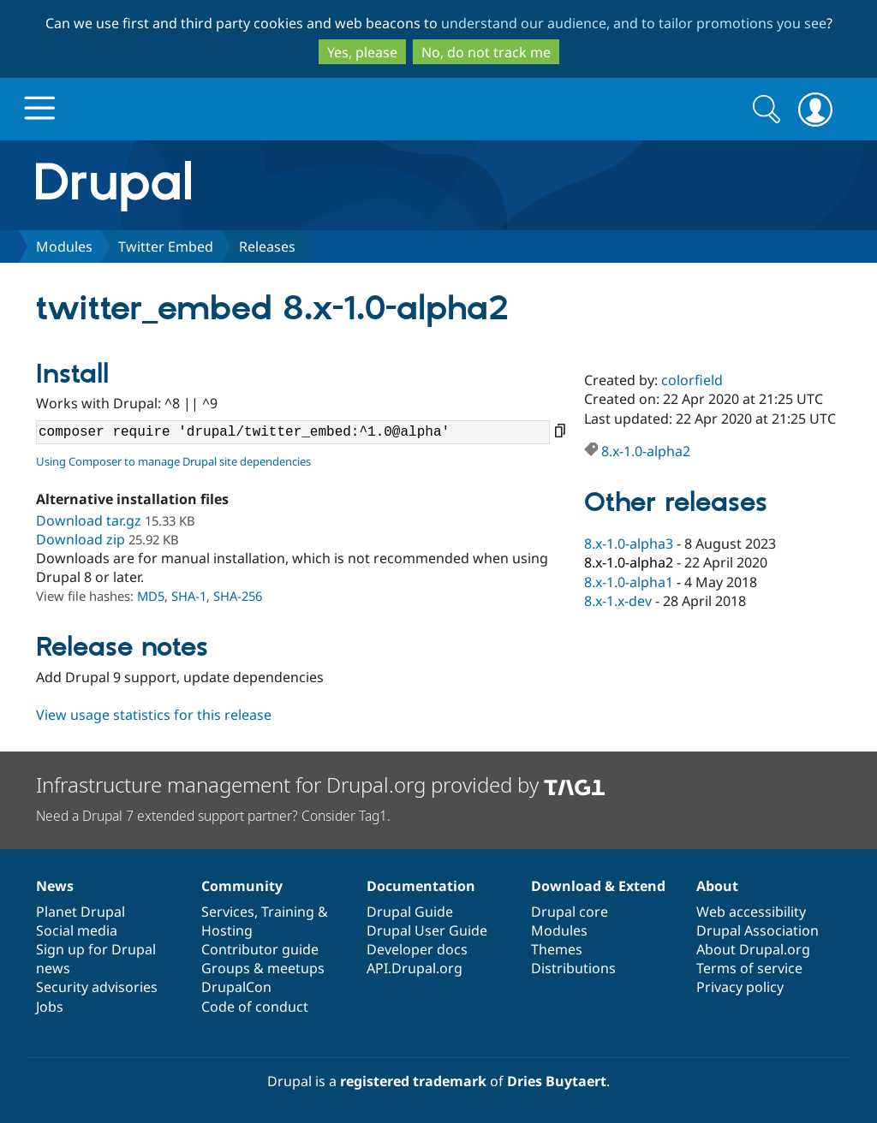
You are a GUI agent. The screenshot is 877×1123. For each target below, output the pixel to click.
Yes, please (362, 52)
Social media (76, 930)
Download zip (80, 539)
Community (242, 885)
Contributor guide (260, 949)
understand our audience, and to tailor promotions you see (633, 23)
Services (227, 911)
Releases (267, 246)
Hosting (227, 930)
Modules (64, 246)
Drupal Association (757, 930)
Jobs (49, 1006)
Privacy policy (740, 986)
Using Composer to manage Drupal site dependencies (173, 461)
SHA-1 (188, 595)
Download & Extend (598, 885)
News (55, 885)
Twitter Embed (165, 246)
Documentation (421, 885)
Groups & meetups (263, 968)
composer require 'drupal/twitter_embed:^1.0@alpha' (293, 432)
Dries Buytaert (556, 1081)
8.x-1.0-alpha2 (645, 451)
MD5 (150, 595)
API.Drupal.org (414, 968)
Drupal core (569, 911)
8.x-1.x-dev (618, 600)
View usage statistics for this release (153, 714)
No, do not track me (486, 52)
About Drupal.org (753, 949)
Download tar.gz (88, 520)
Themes (556, 949)
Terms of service (749, 968)
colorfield (692, 380)
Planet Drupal (80, 911)
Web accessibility (751, 911)
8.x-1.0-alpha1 (628, 582)
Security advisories (97, 986)
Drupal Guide (410, 911)
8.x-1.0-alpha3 (628, 543)
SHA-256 (237, 595)
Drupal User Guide (427, 930)
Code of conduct (254, 1006)
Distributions (573, 968)
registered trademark (413, 1081)
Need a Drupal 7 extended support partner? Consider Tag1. (213, 815)
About (717, 885)
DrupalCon (236, 986)
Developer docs (417, 949)
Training (287, 911)
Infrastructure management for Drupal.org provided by (321, 784)
